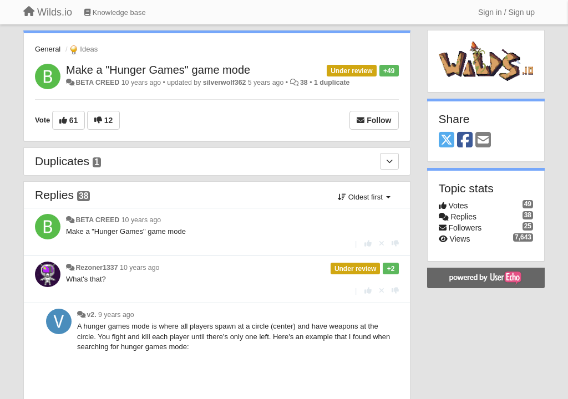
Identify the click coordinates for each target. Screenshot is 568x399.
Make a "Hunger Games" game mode (158, 70)
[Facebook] (465, 140)
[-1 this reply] (395, 243)
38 (304, 82)
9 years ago (116, 315)
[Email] (483, 140)
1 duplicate (331, 82)
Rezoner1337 (96, 268)
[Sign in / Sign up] (506, 12)
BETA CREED (97, 82)
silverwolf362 (224, 82)
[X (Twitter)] (446, 140)
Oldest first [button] (364, 197)
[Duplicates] (389, 161)
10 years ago (141, 220)
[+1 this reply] (368, 243)
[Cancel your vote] (381, 243)
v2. (91, 315)
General (47, 49)
